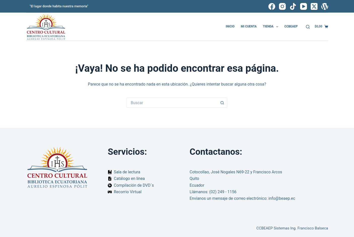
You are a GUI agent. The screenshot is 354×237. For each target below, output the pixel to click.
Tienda (271, 27)
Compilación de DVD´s (134, 185)
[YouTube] (303, 6)
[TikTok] (293, 6)
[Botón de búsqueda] (222, 103)
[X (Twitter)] (314, 6)
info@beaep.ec (281, 198)
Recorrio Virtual (127, 191)
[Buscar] (308, 27)
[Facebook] (271, 6)
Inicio (230, 26)
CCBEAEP (291, 26)
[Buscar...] (172, 103)
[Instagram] (282, 6)
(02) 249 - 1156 (222, 191)
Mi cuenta (249, 26)
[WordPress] (324, 6)
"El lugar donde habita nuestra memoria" (59, 6)
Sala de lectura (127, 172)
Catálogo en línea (129, 178)
